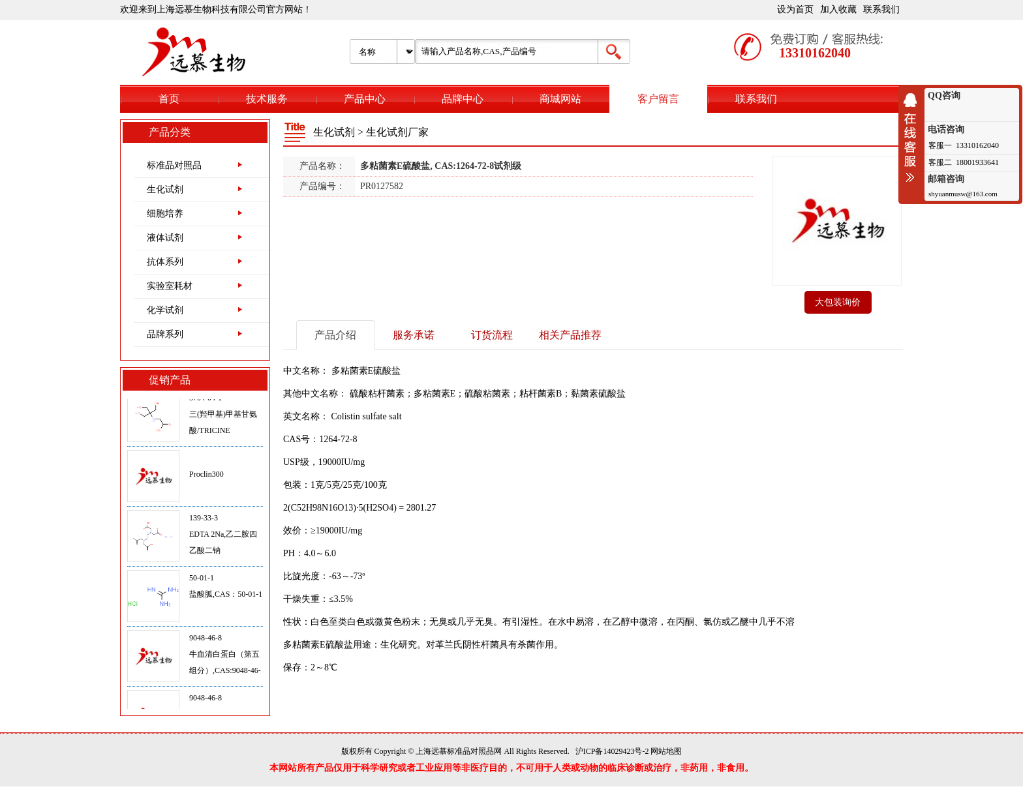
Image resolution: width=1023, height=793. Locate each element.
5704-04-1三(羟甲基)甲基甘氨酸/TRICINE (223, 418)
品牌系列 (165, 334)
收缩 (913, 137)
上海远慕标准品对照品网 (459, 751)
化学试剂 (165, 310)
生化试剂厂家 (397, 132)
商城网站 (560, 98)
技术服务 (267, 98)
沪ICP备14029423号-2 (612, 751)
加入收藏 (838, 9)
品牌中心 (462, 98)
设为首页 (795, 9)
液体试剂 (165, 238)
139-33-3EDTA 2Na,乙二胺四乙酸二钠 (223, 538)
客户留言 (658, 98)
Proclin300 (206, 478)
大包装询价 (838, 302)
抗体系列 (165, 262)
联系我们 (881, 9)
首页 (169, 98)
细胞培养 (165, 213)
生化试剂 (165, 189)
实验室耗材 (169, 286)
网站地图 (666, 751)
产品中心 (365, 98)
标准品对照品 (174, 165)
